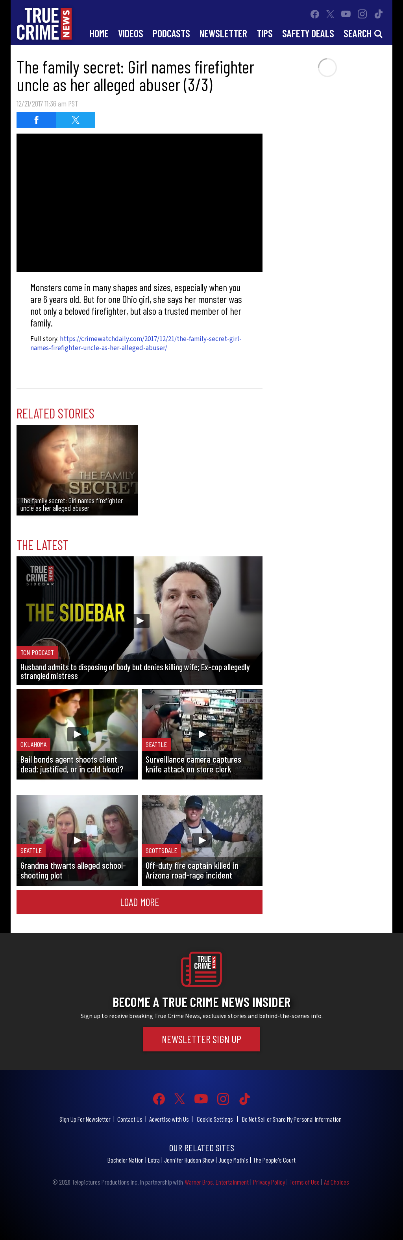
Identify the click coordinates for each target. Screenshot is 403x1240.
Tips (265, 33)
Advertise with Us (169, 1119)
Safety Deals (308, 33)
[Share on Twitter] (75, 120)
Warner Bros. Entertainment (217, 1182)
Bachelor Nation (125, 1160)
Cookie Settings (215, 1119)
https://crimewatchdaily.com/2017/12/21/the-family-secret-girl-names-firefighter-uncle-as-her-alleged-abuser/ (136, 343)
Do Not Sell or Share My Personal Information (292, 1119)
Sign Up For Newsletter (85, 1119)
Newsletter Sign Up (201, 1039)
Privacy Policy (269, 1182)
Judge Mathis (233, 1160)
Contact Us (129, 1119)
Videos (130, 33)
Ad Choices (336, 1182)
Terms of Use (304, 1182)
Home (99, 33)
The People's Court (274, 1160)
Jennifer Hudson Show (189, 1160)
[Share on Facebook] (36, 120)
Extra (154, 1160)
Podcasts (171, 33)
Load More (139, 901)
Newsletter (223, 33)
